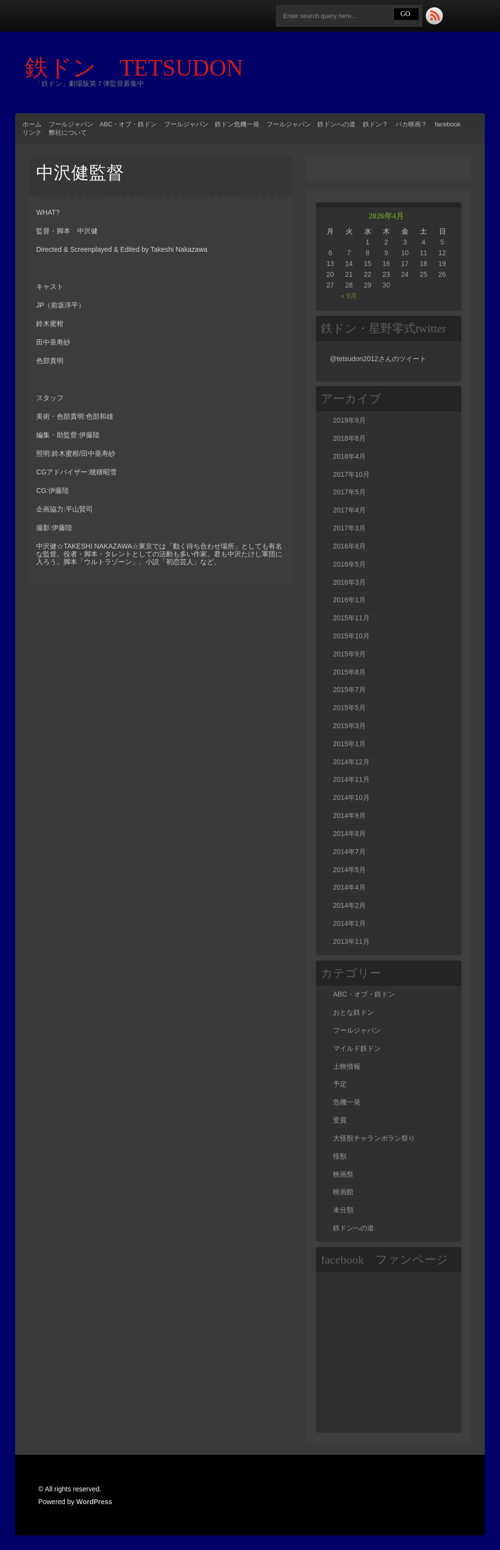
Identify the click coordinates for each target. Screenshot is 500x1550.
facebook (447, 124)
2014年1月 (349, 923)
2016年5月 (349, 564)
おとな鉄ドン (353, 1012)
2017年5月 (349, 492)
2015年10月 (351, 636)
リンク (32, 132)
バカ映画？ (411, 124)
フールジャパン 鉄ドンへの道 (311, 124)
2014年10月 (351, 797)
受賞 (340, 1120)
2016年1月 (349, 600)
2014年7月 (349, 852)
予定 (340, 1084)
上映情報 (346, 1066)
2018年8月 (349, 438)
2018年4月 (349, 456)
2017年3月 (349, 528)
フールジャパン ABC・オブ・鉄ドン (103, 124)
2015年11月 (351, 618)
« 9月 (349, 296)
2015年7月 (349, 689)
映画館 (343, 1192)
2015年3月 (349, 726)
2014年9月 (349, 815)
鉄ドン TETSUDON (146, 68)
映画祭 (343, 1174)
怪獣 (340, 1156)
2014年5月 (349, 870)
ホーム (32, 124)
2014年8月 (349, 833)
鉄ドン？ (375, 124)
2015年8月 (349, 672)
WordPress (94, 1502)
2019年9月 (349, 420)
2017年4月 (349, 510)
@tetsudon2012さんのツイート (378, 359)
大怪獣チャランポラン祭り (374, 1138)
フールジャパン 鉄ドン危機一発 (211, 124)
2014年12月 (351, 762)
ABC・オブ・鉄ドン (364, 994)
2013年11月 (351, 941)
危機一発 (346, 1102)
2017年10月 (351, 474)
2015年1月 (349, 744)
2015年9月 (349, 654)
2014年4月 (349, 887)
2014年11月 (351, 779)
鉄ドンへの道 (353, 1228)
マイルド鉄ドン (357, 1048)
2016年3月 (349, 582)
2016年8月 (349, 546)
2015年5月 (349, 708)
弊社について (68, 132)
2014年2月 (349, 905)
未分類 (343, 1210)
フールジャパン (357, 1030)
